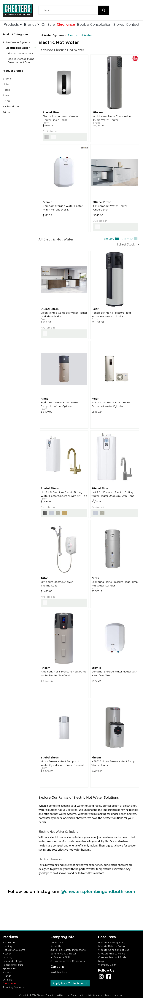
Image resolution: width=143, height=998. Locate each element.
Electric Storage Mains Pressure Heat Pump (21, 60)
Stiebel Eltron (11, 106)
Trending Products (13, 987)
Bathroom (9, 942)
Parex (6, 89)
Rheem (7, 95)
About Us (55, 946)
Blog (101, 960)
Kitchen (7, 953)
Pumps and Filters (13, 964)
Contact (132, 24)
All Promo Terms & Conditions (67, 960)
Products (13, 24)
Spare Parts (9, 968)
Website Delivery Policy (111, 942)
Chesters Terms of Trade (112, 957)
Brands (31, 24)
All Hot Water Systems (16, 42)
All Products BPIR (60, 957)
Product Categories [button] (15, 34)
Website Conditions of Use (113, 949)
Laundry (7, 957)
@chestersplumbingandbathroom (98, 891)
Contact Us (56, 942)
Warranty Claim (107, 964)
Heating (7, 946)
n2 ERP (120, 995)
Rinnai (6, 101)
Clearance (66, 24)
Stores (118, 24)
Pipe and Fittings (12, 960)
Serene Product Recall (63, 953)
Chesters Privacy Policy (111, 953)
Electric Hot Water (20, 48)
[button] (19, 71)
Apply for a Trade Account (70, 983)
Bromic (7, 78)
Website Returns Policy (111, 946)
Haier (6, 84)
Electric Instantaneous (20, 53)
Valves (6, 972)
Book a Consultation (94, 24)
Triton (6, 112)
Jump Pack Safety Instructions (67, 949)
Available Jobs (58, 972)
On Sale (48, 24)
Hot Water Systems (51, 35)
